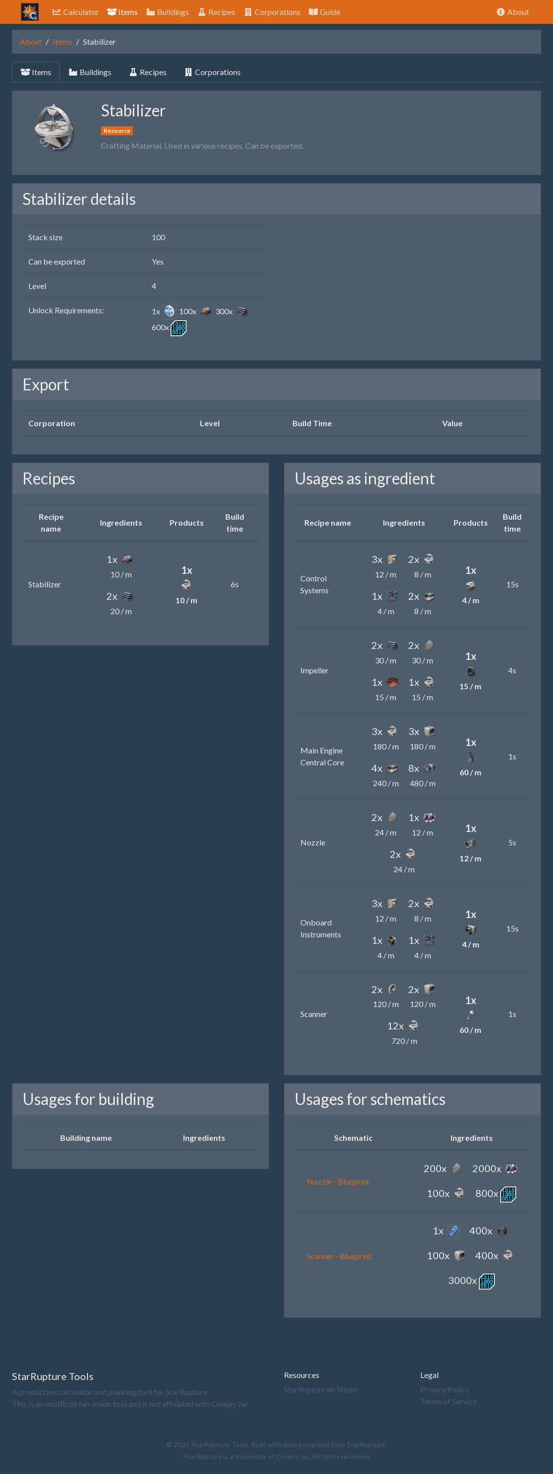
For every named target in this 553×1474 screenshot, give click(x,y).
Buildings (167, 11)
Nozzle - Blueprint (338, 1181)
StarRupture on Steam (321, 1389)
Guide (324, 11)
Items (122, 11)
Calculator (75, 11)
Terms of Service (448, 1401)
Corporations (271, 11)
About (512, 11)
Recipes (216, 11)
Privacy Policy (444, 1389)
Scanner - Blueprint (339, 1256)
